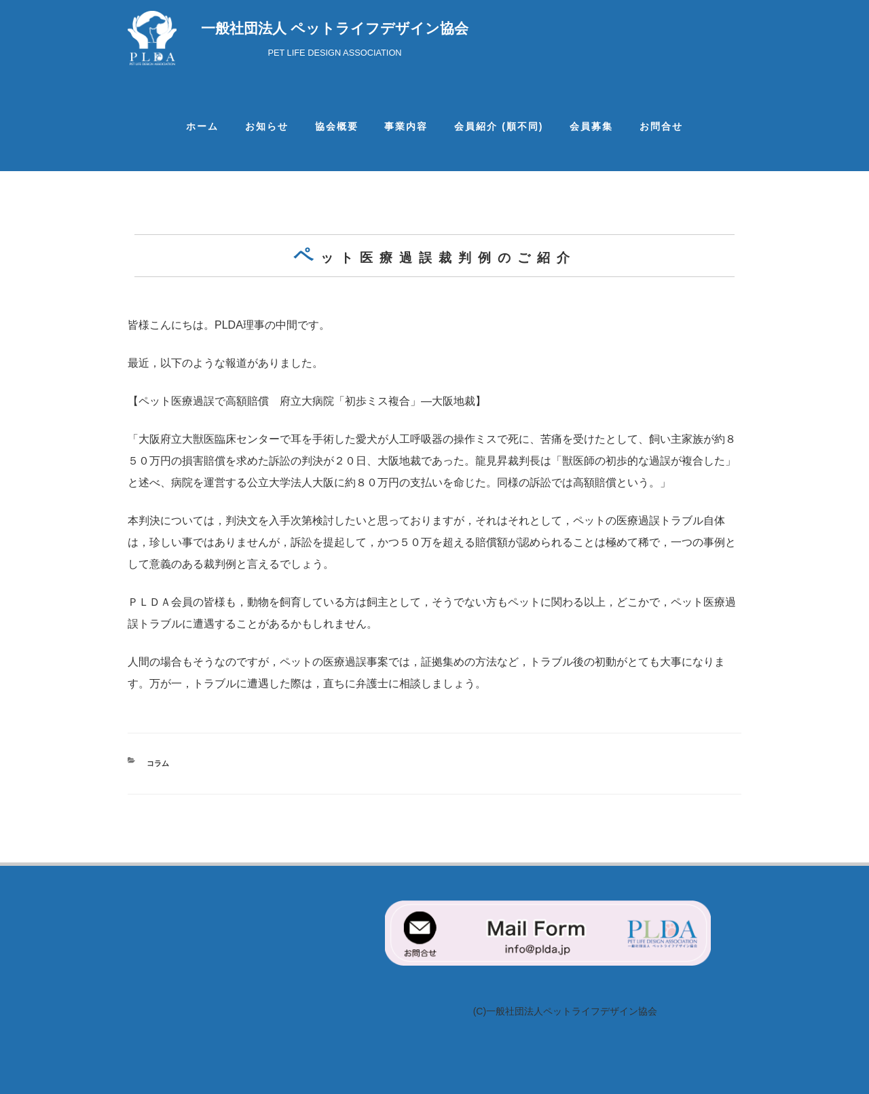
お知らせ (267, 126)
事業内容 (406, 126)
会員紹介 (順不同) (498, 126)
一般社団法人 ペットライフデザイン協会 (334, 28)
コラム (158, 763)
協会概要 (336, 126)
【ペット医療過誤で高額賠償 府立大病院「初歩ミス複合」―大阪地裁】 (307, 401)
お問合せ (661, 126)
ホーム (202, 126)
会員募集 (591, 126)
